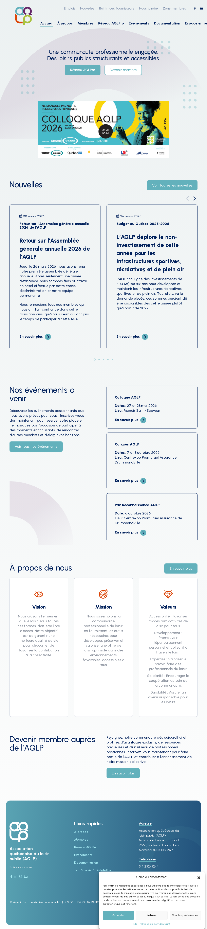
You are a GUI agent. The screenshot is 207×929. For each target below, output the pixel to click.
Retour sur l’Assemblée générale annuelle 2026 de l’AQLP (54, 225)
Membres (85, 23)
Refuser (152, 915)
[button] (199, 877)
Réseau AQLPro (111, 23)
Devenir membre (123, 70)
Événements (139, 23)
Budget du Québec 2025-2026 (142, 224)
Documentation (167, 23)
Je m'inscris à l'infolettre (92, 870)
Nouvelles (87, 8)
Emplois (69, 8)
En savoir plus (31, 336)
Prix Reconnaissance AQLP (137, 505)
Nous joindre (148, 8)
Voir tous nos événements (36, 446)
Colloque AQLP (127, 397)
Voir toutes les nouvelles (172, 185)
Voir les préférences (185, 915)
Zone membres (174, 8)
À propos (65, 23)
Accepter (118, 915)
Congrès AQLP (127, 444)
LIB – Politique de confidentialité (151, 924)
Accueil (46, 23)
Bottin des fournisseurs (116, 8)
